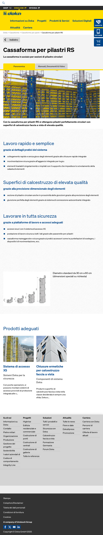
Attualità (15, 27)
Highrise (27, 421)
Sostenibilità (9, 450)
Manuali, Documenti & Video (51, 66)
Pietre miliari (9, 432)
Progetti (41, 20)
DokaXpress (68, 429)
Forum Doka (48, 449)
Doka (5, 32)
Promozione (68, 432)
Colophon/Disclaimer (13, 502)
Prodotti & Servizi (59, 20)
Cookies (7, 517)
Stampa (6, 498)
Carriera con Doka (91, 421)
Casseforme (14, 32)
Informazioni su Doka (22, 20)
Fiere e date (68, 425)
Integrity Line (9, 465)
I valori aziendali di (11, 454)
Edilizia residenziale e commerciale (29, 428)
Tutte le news (69, 421)
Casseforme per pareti (30, 32)
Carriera (27, 27)
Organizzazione (10, 436)
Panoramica (19, 66)
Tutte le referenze (31, 456)
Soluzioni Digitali (81, 20)
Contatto (7, 428)
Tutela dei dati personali (14, 507)
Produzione (8, 439)
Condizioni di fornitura (13, 512)
